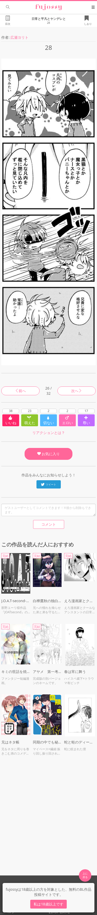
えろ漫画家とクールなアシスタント (80, 600)
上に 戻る (85, 875)
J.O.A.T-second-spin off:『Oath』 (15, 600)
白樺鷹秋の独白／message (47, 600)
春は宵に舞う (75, 671)
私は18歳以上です (48, 904)
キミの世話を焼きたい (15, 671)
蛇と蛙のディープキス (80, 742)
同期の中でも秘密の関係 (47, 742)
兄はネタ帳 (10, 742)
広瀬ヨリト (19, 37)
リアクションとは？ (48, 432)
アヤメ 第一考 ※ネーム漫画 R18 (47, 671)
